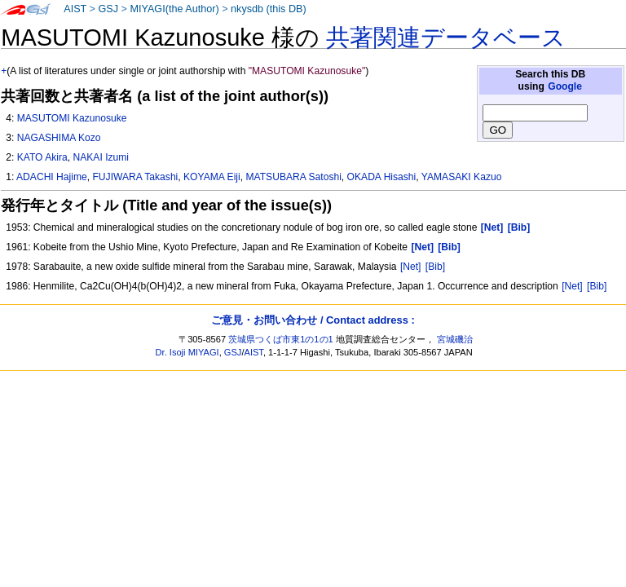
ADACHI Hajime (51, 177)
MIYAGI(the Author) (174, 9)
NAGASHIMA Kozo (59, 137)
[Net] (410, 266)
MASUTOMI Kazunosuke (72, 118)
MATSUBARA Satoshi (293, 177)
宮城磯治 (455, 339)
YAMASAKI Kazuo (461, 177)
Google (565, 86)
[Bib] (435, 266)
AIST (75, 9)
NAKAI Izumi (101, 157)
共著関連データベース (446, 37)
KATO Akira (42, 157)
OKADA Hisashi (382, 177)
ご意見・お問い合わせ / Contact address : (312, 320)
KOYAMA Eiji (211, 177)
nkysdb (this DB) (268, 9)
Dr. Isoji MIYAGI (187, 352)
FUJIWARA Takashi (135, 177)
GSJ (108, 9)
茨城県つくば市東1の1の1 (280, 339)
